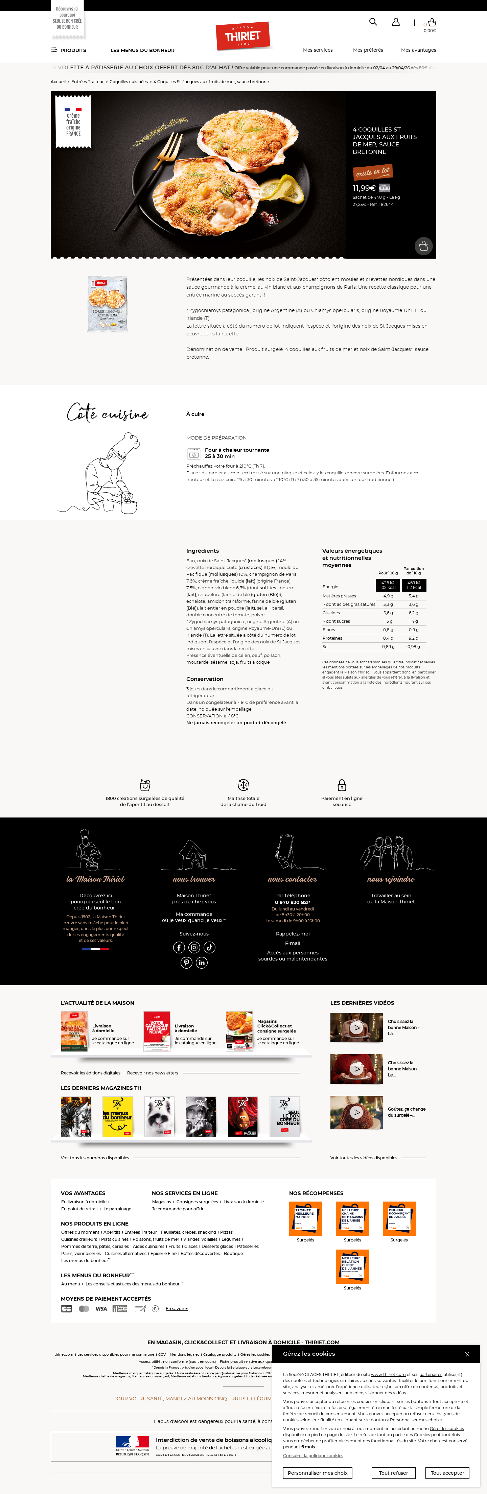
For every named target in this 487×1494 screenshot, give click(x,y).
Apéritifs (111, 1232)
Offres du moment (80, 1232)
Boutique (233, 1253)
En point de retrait (79, 1208)
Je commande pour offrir (178, 1208)
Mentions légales (184, 1354)
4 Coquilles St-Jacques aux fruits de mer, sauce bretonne (211, 81)
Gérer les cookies (447, 1428)
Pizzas (226, 1232)
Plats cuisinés (115, 1239)
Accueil (58, 81)
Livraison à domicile (244, 1201)
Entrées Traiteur (87, 81)
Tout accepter (447, 1473)
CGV (162, 1354)
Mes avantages (418, 50)
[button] (395, 23)
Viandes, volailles (200, 1239)
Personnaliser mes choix (318, 1473)
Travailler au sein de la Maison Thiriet (391, 899)
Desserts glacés (217, 1246)
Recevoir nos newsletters (152, 1073)
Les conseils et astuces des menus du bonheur (134, 1283)
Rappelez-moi (293, 934)
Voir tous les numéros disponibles (95, 1158)
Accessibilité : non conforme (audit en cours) (177, 1361)
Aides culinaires (148, 1246)
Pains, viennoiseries (81, 1253)
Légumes (231, 1239)
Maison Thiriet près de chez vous (194, 899)
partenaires (430, 1374)
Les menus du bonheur (143, 50)
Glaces (191, 1246)
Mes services (318, 50)
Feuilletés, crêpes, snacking (188, 1232)
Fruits (174, 1246)
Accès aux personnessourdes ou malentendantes (292, 956)
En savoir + (177, 1308)
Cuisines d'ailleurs (79, 1239)
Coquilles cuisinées (129, 81)
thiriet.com (63, 1354)
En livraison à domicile (84, 1201)
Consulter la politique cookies (313, 1455)
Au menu (70, 1283)
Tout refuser (393, 1473)
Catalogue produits (219, 1354)
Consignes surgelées (197, 1201)
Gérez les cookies (255, 1354)
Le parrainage (117, 1208)
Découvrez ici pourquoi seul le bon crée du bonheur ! (96, 902)
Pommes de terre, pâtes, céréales (95, 1246)
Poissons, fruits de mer (156, 1239)
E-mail (292, 943)
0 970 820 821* (292, 902)
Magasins (161, 1201)
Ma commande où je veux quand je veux (194, 917)
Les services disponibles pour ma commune (115, 1354)
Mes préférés (368, 50)
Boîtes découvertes (200, 1253)
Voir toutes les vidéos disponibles (363, 1158)
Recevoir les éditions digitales (90, 1073)
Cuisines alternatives (125, 1253)
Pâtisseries (248, 1246)
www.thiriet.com (388, 1374)
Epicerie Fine (163, 1253)
